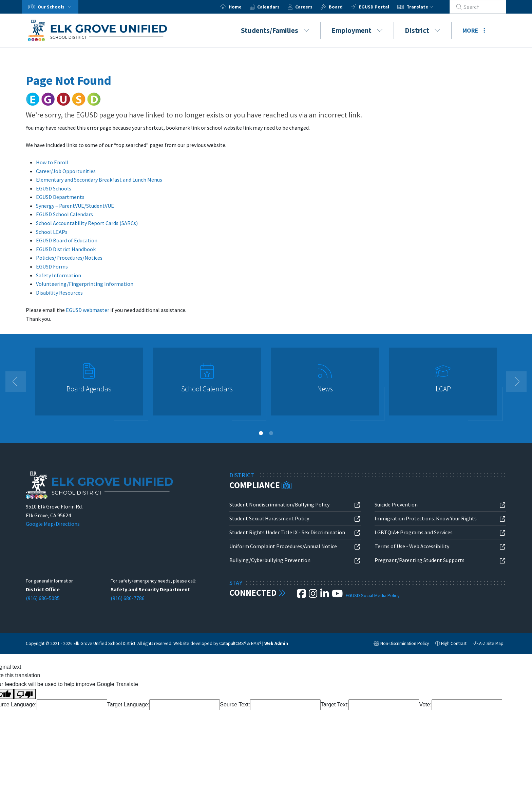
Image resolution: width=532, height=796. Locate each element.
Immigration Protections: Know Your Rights (426, 518)
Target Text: (334, 704)
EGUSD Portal (382, 7)
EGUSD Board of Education (66, 240)
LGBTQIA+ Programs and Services (414, 532)
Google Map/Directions (53, 523)
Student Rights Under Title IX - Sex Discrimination (287, 532)
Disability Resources (59, 292)
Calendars (276, 7)
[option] (89, 384)
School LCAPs (52, 231)
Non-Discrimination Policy (401, 644)
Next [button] (516, 381)
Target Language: (128, 704)
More (473, 30)
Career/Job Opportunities (66, 171)
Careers (312, 7)
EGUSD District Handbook (66, 249)
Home (243, 7)
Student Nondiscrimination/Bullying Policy (279, 504)
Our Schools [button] (56, 7)
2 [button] (271, 433)
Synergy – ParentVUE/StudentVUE (75, 205)
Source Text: (235, 704)
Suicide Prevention (396, 504)
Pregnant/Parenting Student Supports (419, 560)
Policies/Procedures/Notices (69, 257)
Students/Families (275, 30)
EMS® (256, 643)
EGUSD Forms (52, 266)
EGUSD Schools (53, 188)
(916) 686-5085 (43, 598)
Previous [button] (15, 381)
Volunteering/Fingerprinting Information (84, 283)
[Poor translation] (25, 694)
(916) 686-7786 (128, 598)
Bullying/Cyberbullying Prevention (269, 560)
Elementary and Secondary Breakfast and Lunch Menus (99, 179)
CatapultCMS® (232, 643)
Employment (357, 30)
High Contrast (454, 643)
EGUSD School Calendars (64, 214)
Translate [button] (428, 7)
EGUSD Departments (60, 196)
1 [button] (261, 433)
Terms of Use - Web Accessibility (412, 546)
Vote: (425, 704)
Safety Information (58, 275)
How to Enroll (52, 162)
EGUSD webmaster (87, 310)
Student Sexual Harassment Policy (269, 518)
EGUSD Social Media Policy (373, 595)
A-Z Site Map (488, 644)
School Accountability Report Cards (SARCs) (87, 223)
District (422, 30)
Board (344, 7)
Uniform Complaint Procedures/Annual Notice (283, 546)
